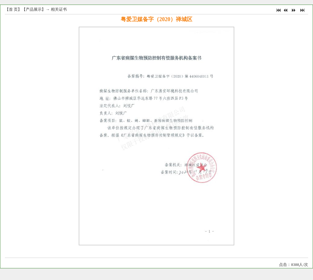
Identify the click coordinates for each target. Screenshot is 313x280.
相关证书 (59, 9)
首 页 (13, 9)
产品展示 (34, 9)
